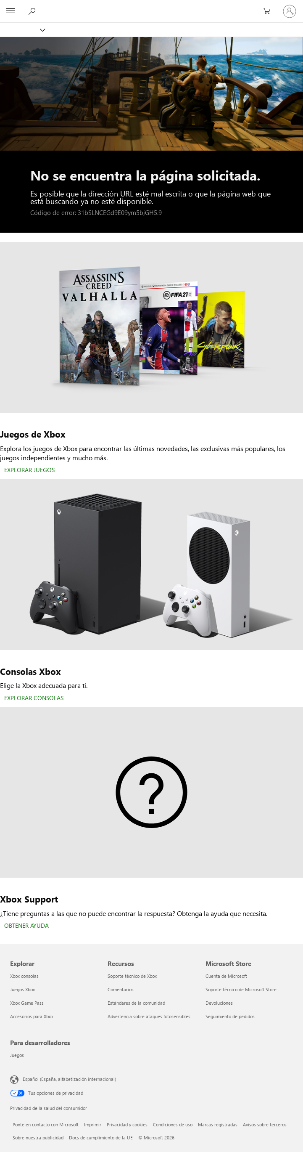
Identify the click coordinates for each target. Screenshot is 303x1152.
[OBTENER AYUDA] (26, 926)
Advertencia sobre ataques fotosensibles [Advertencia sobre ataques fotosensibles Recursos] (149, 1016)
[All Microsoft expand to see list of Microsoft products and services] (10, 11)
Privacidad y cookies (127, 1124)
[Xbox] (22, 30)
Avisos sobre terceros (265, 1124)
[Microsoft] (151, 6)
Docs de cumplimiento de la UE (101, 1137)
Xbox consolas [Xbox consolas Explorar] (24, 976)
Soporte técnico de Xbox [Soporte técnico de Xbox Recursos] (132, 976)
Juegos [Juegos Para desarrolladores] (17, 1055)
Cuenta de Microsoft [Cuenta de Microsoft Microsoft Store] (226, 976)
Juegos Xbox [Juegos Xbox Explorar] (22, 989)
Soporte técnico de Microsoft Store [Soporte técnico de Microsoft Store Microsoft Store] (241, 989)
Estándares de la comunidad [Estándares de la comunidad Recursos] (136, 1003)
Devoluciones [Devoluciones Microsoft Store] (219, 1003)
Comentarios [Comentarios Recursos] (121, 989)
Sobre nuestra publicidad (38, 1137)
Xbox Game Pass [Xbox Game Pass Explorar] (27, 1003)
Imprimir (92, 1124)
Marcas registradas (217, 1124)
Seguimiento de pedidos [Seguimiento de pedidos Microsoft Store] (230, 1016)
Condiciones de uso (172, 1124)
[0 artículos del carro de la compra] (269, 11)
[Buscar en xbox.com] (33, 11)
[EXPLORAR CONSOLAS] (34, 698)
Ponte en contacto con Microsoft (46, 1124)
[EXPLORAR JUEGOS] (29, 470)
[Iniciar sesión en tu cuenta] (289, 11)
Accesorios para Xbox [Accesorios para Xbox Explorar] (31, 1016)
